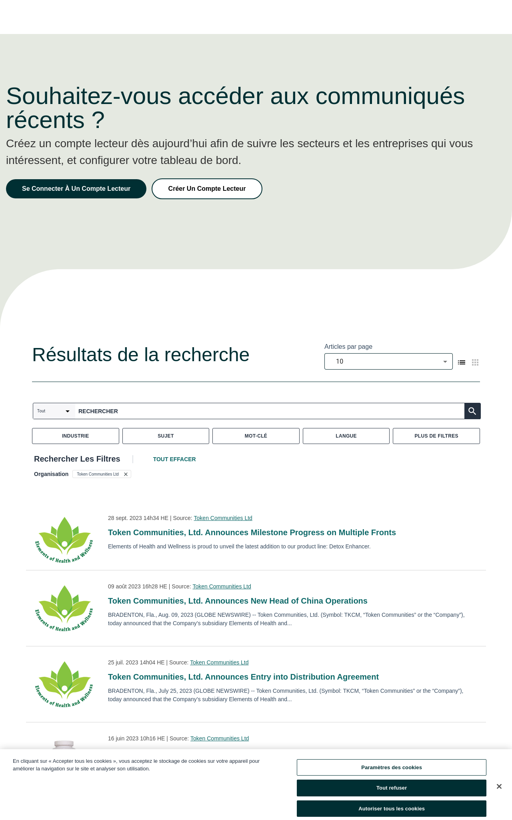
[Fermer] (499, 790)
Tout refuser (391, 792)
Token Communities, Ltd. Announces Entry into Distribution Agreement (243, 676)
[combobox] (388, 361)
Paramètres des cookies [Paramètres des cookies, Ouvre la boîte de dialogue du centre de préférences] (391, 771)
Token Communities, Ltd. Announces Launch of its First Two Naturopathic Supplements (275, 752)
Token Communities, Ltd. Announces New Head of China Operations (238, 600)
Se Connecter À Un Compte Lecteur (76, 188)
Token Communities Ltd (223, 518)
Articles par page (348, 346)
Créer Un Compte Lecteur (207, 188)
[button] (101, 474)
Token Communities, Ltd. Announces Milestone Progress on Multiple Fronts (252, 532)
